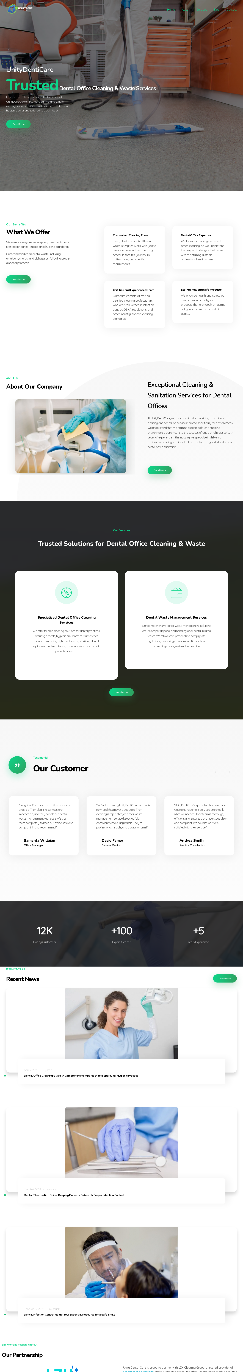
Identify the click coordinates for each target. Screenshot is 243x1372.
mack (47, 1055)
